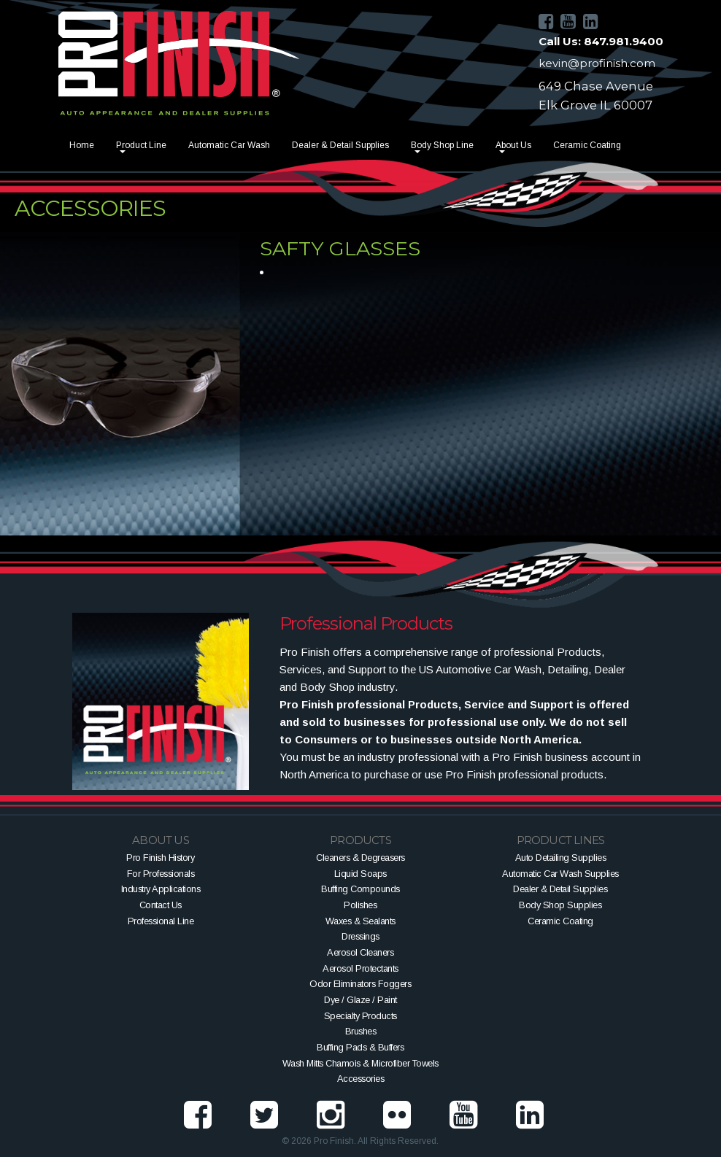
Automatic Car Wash (229, 145)
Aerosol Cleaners (360, 952)
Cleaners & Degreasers (360, 857)
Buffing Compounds (360, 888)
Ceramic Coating (587, 145)
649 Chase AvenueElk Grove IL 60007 (596, 95)
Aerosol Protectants (360, 968)
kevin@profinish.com (597, 63)
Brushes (361, 1031)
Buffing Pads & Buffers (360, 1047)
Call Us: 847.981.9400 (601, 41)
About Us (513, 145)
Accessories (361, 1078)
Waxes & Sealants (360, 921)
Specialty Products (360, 1015)
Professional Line (161, 921)
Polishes (360, 904)
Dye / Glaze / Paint (360, 999)
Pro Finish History (160, 857)
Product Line (141, 145)
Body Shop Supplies (560, 904)
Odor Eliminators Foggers (360, 983)
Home (81, 145)
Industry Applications (161, 888)
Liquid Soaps (360, 873)
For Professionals (161, 873)
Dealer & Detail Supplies (340, 145)
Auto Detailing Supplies (560, 857)
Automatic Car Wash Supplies (560, 873)
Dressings (360, 936)
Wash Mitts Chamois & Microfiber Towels (360, 1063)
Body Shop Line (442, 145)
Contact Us (160, 904)
